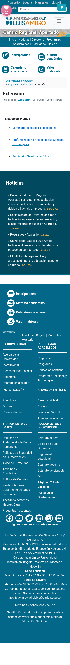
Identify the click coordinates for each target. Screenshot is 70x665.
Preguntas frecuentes (17, 510)
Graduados (39, 44)
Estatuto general (48, 438)
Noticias (23, 39)
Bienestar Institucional (17, 371)
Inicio (12, 39)
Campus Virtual (48, 400)
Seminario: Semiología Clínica (31, 156)
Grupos (7, 406)
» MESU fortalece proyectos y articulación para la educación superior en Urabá (33, 260)
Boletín (52, 44)
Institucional (11, 365)
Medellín (57, 2)
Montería (28, 339)
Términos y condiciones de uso (35, 605)
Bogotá (27, 2)
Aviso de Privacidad (15, 463)
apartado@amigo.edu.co (48, 588)
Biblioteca (9, 377)
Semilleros (10, 400)
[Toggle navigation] (59, 21)
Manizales (41, 2)
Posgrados (45, 364)
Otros (41, 476)
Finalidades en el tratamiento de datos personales (16, 490)
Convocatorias (12, 412)
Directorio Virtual (49, 412)
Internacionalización (16, 383)
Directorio (38, 39)
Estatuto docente (49, 464)
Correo (42, 406)
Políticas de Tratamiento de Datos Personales (17, 442)
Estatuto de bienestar (52, 470)
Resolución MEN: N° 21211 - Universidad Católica (35, 544)
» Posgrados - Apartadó (29, 234)
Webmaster (24, 99)
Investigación (14, 390)
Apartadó (14, 2)
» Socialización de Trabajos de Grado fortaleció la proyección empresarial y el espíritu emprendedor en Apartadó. (32, 221)
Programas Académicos (20, 84)
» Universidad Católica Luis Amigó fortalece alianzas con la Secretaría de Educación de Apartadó (33, 245)
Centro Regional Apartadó (19, 80)
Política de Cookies (15, 479)
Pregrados (44, 358)
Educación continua (51, 370)
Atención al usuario (50, 418)
